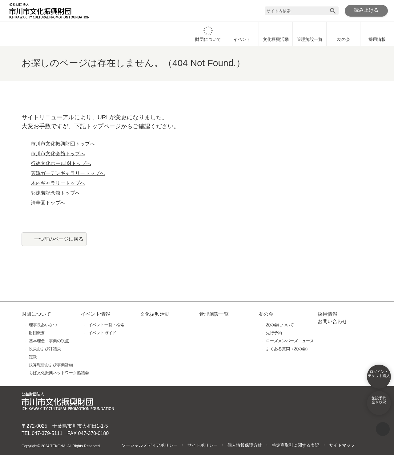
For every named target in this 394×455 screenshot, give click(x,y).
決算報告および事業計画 (51, 365)
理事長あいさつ (43, 325)
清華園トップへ (48, 203)
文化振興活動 (276, 33)
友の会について (280, 325)
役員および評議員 (45, 349)
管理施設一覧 (310, 33)
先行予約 (274, 333)
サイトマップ (342, 445)
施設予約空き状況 (379, 404)
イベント (242, 33)
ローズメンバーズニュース (289, 341)
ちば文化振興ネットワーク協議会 (59, 373)
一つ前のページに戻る (58, 239)
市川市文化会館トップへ (58, 153)
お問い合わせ (332, 321)
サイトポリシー (202, 445)
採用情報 (377, 33)
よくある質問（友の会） (288, 349)
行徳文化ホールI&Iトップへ (61, 163)
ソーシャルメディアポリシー (149, 445)
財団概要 (37, 333)
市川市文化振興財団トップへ (63, 144)
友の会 (343, 33)
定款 (33, 357)
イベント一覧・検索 (106, 325)
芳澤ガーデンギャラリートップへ (68, 173)
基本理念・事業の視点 (49, 341)
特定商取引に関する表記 (295, 445)
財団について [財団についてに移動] (208, 33)
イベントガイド (102, 333)
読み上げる (366, 10)
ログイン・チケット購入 (379, 377)
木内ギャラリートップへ (58, 183)
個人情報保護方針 (244, 445)
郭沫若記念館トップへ (55, 193)
